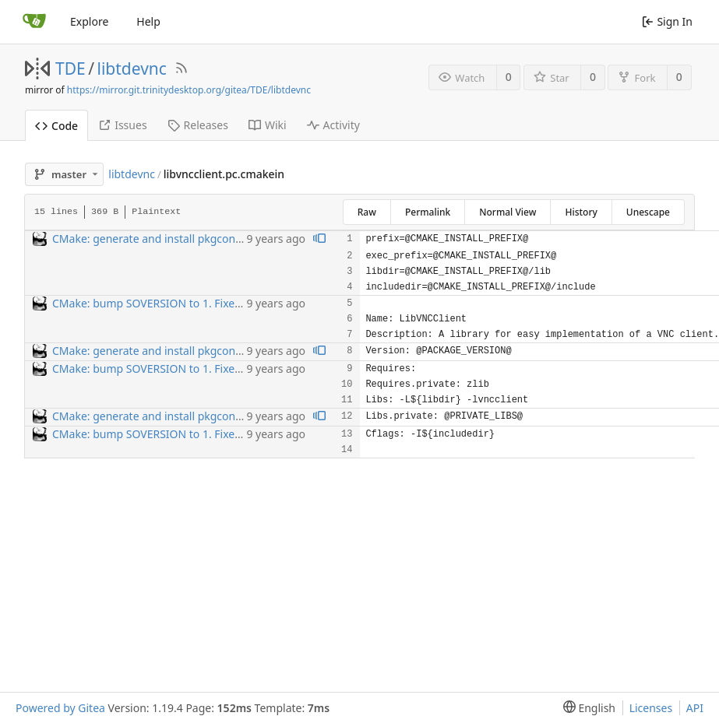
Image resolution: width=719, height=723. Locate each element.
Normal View (507, 212)
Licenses (651, 707)
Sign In (667, 21)
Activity (333, 125)
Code (56, 125)
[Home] (34, 22)
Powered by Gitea (60, 707)
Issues (122, 125)
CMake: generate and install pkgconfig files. (163, 238)
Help (148, 21)
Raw (367, 212)
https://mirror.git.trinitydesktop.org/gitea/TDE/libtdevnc (189, 90)
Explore (89, 21)
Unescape (648, 212)
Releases (197, 125)
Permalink (427, 212)
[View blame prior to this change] (319, 239)
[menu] (586, 708)
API (694, 707)
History (581, 212)
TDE (70, 68)
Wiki (267, 125)
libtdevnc (132, 68)
